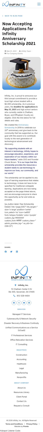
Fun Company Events (15, 53)
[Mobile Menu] (39, 4)
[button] (5, 251)
